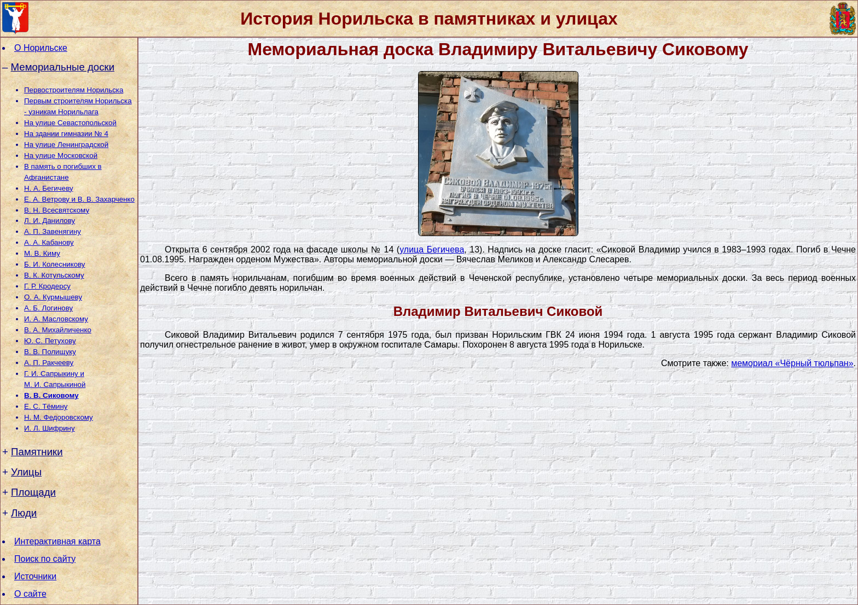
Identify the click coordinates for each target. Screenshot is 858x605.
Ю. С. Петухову (50, 341)
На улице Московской (60, 155)
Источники (35, 576)
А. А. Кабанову (49, 242)
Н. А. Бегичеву (48, 188)
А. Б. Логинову (48, 308)
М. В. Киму (42, 253)
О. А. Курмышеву (53, 297)
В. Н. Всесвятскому (56, 210)
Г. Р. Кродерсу (47, 286)
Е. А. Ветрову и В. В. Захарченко (79, 199)
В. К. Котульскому (54, 275)
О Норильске (40, 47)
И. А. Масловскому (56, 319)
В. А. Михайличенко (57, 330)
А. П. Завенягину (52, 231)
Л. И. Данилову (49, 220)
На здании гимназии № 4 (66, 134)
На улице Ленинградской (66, 144)
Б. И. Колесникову (54, 264)
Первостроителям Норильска (73, 90)
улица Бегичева (431, 249)
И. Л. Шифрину (49, 428)
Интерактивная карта (57, 541)
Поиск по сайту (45, 558)
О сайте (30, 593)
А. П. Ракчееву (48, 363)
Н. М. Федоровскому (58, 417)
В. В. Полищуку (50, 352)
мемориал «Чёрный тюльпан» (792, 363)
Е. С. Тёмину (46, 406)
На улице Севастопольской (70, 123)
